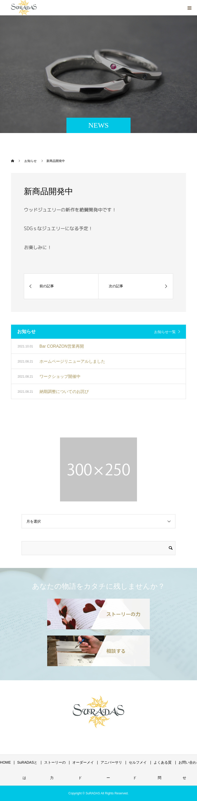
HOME (5, 762)
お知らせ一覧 (165, 332)
